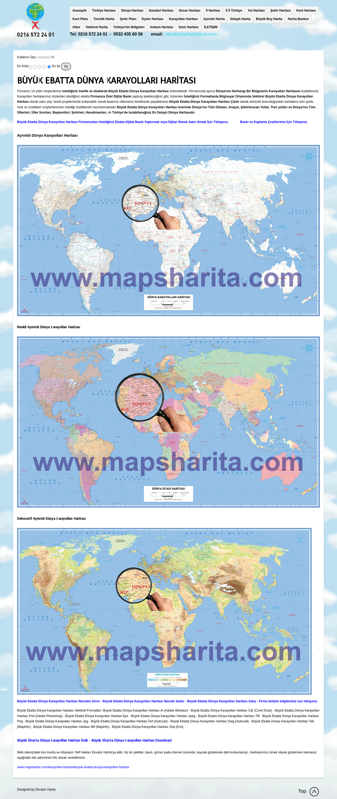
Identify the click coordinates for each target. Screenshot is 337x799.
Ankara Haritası (161, 27)
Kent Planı (80, 19)
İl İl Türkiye (234, 10)
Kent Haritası (306, 10)
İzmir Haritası (189, 27)
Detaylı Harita (240, 19)
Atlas (76, 27)
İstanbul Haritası (161, 10)
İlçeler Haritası (152, 19)
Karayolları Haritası (183, 19)
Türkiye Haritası (104, 10)
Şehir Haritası (280, 10)
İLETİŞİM (210, 27)
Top (302, 791)
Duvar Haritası (189, 10)
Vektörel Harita (97, 27)
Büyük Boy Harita (269, 19)
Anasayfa (79, 10)
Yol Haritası (256, 10)
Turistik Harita (104, 19)
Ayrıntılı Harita (214, 19)
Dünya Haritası (132, 10)
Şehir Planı (128, 19)
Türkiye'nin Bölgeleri (128, 27)
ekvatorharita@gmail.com (191, 34)
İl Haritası (213, 10)
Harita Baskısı (298, 19)
